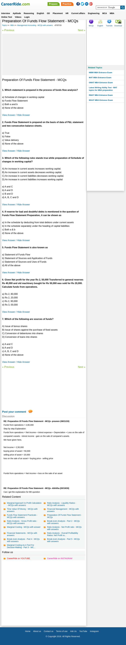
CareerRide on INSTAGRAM (59, 558)
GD (48, 13)
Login (27, 17)
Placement (58, 13)
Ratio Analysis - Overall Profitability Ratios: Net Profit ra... (62, 534)
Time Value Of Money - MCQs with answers (22, 510)
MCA (104, 13)
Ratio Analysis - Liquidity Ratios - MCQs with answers (61, 504)
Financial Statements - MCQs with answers (22, 534)
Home (27, 631)
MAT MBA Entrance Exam (100, 77)
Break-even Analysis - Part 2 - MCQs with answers (63, 522)
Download (118, 26)
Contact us (48, 631)
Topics (4, 25)
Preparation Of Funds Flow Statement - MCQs (64, 516)
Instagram (94, 631)
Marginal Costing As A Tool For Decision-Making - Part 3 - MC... (21, 546)
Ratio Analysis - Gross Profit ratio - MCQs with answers (22, 522)
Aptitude (17, 13)
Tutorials (109, 26)
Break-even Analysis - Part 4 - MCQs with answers (23, 540)
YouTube (83, 631)
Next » (81, 30)
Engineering (93, 13)
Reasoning (29, 13)
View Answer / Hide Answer (16, 115)
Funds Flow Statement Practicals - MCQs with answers (22, 516)
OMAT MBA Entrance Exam (101, 82)
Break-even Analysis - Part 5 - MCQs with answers (63, 540)
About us (37, 631)
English (40, 13)
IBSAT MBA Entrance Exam (101, 100)
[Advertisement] (43, 54)
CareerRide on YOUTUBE (18, 558)
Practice (67, 4)
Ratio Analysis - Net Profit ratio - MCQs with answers (64, 528)
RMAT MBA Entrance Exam (101, 95)
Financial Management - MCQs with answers (63, 510)
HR (66, 13)
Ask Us (73, 631)
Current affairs (78, 13)
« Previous (8, 30)
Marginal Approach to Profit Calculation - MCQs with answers (24, 504)
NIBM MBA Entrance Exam (100, 72)
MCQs (91, 26)
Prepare (53, 4)
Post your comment (14, 411)
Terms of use (61, 631)
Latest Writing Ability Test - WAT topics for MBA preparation (103, 88)
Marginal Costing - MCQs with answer (24, 527)
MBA (112, 13)
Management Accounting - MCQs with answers (35, 25)
